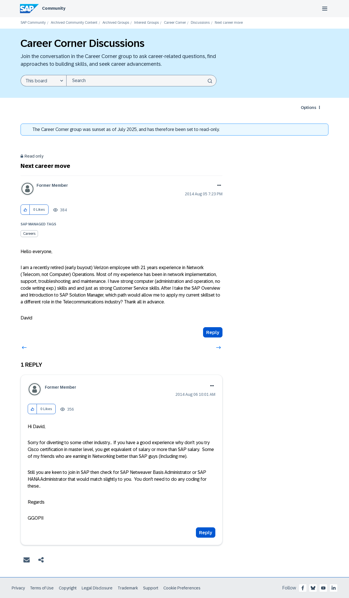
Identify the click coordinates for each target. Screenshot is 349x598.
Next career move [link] (229, 23)
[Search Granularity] (43, 80)
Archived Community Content (74, 23)
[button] (25, 210)
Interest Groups (146, 23)
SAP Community (33, 23)
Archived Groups (116, 23)
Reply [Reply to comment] (205, 532)
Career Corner (175, 23)
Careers (29, 234)
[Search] (141, 80)
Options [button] (308, 107)
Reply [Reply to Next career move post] (212, 332)
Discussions (200, 23)
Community (53, 8)
